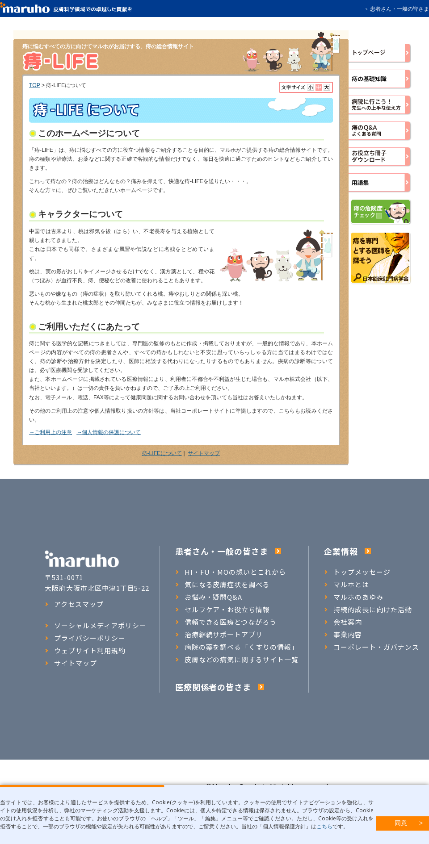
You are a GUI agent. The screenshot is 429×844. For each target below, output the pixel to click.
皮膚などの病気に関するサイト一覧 (237, 660)
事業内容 (343, 635)
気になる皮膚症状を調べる (222, 585)
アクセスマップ (74, 604)
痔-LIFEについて (162, 453)
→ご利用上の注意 (50, 432)
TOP (34, 85)
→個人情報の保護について (108, 432)
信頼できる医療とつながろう (226, 622)
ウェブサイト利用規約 (85, 651)
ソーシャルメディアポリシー (95, 626)
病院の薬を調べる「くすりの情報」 (237, 647)
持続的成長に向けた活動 (368, 610)
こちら (324, 826)
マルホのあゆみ (353, 597)
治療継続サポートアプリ (219, 635)
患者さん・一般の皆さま (399, 9)
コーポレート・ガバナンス (371, 647)
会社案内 (343, 622)
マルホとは (346, 585)
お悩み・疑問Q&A (209, 597)
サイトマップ (204, 453)
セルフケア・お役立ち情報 (222, 610)
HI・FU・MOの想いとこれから (230, 572)
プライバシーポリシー (85, 638)
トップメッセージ (357, 572)
